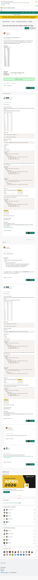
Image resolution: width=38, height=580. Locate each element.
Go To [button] (33, 12)
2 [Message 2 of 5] (6, 466)
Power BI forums (6, 21)
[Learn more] (6, 496)
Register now (33, 17)
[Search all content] (25, 15)
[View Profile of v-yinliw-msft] (11, 97)
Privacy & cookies (3, 571)
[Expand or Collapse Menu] (1, 10)
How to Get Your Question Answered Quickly (11, 507)
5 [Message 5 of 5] (6, 279)
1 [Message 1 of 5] (6, 85)
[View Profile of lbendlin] (9, 452)
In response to (9, 434)
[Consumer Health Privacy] (12, 577)
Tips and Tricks (13, 83)
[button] (27, 28)
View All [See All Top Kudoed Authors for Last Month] (5, 549)
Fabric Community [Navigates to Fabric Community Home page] (11, 7)
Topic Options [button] (32, 28)
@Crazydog (7, 104)
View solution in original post (8, 229)
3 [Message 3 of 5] (6, 232)
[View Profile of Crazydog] (7, 32)
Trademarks (2, 574)
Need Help (8, 83)
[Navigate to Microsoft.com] (3, 7)
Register (23, 12)
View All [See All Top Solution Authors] (5, 528)
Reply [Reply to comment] (32, 282)
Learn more (3, 4)
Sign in (27, 12)
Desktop (30, 21)
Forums (13, 21)
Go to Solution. (20, 79)
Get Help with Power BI (21, 21)
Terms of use (2, 573)
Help (30, 12)
